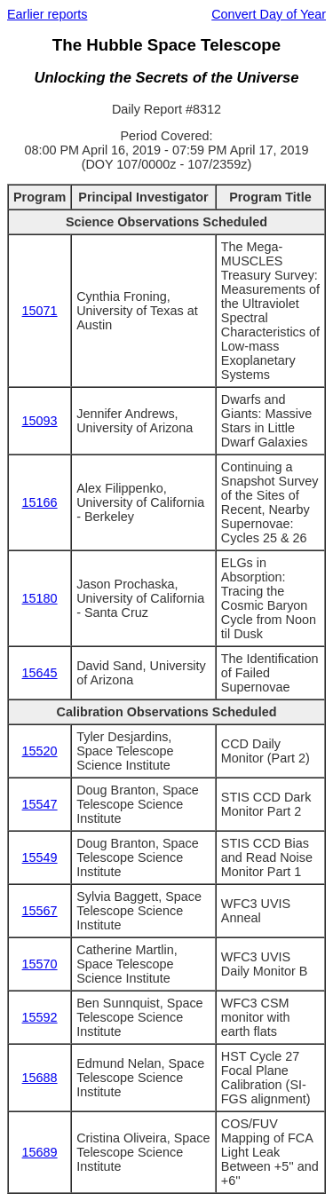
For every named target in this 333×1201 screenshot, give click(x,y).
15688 (40, 1078)
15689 (40, 1152)
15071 (40, 311)
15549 (40, 857)
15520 (40, 751)
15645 (40, 673)
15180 (40, 598)
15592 (40, 1017)
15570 (40, 964)
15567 (40, 911)
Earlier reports (47, 14)
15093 (40, 421)
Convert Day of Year (268, 14)
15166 (40, 502)
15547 (40, 804)
